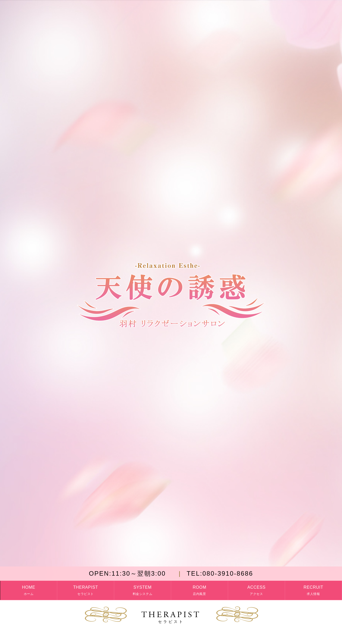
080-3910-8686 (220, 573)
